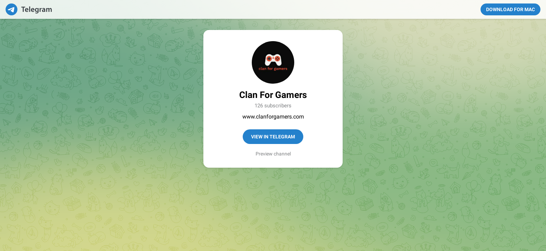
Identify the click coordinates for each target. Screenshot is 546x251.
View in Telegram (273, 136)
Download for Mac (510, 9)
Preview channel (273, 154)
